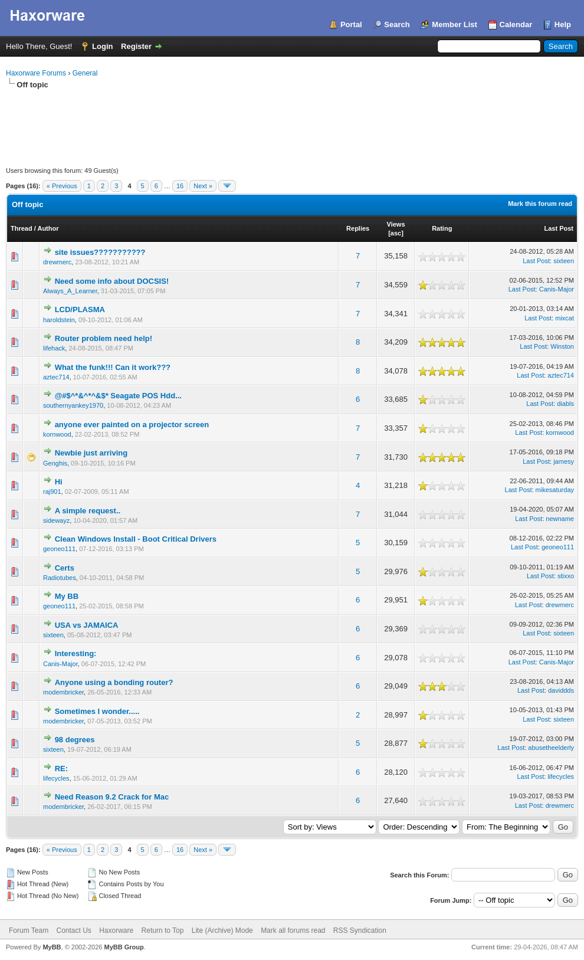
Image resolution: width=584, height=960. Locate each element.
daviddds (561, 690)
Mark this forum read (540, 203)
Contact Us (73, 930)
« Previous (62, 185)
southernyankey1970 (73, 405)
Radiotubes (59, 577)
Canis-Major (556, 289)
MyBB (51, 947)
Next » (202, 185)
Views (396, 224)
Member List (454, 24)
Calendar (516, 24)
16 (179, 185)
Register (136, 46)
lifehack (54, 348)
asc (396, 233)
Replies (357, 228)
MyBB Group (123, 947)
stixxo (565, 575)
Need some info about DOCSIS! (112, 281)
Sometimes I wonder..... (97, 711)
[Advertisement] (292, 122)
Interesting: (76, 653)
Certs (64, 567)
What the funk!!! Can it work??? (112, 367)
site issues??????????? (100, 252)
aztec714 (56, 377)
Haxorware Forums (36, 73)
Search (396, 24)
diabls (565, 403)
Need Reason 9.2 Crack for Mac (112, 796)
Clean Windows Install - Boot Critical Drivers (135, 539)
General (85, 73)
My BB (66, 596)
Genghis (55, 463)
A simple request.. (88, 510)
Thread (21, 228)
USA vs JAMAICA (87, 625)
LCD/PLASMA (80, 309)
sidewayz (56, 520)
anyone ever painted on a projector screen (132, 424)
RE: (61, 768)
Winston (562, 346)
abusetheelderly (551, 747)
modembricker (63, 692)
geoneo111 (59, 548)
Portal (351, 24)
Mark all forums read (293, 930)
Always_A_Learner (70, 290)
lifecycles (56, 778)
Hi (59, 481)
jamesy (563, 461)
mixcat (564, 318)
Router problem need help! (103, 338)
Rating (442, 228)
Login (102, 46)
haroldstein (59, 319)
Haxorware (116, 930)
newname (560, 518)
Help (563, 24)
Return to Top (163, 930)
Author (47, 228)
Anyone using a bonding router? (114, 682)
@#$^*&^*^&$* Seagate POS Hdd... (118, 395)
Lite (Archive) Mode (222, 930)
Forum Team (28, 930)
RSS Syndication (359, 930)
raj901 (52, 491)
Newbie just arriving (91, 452)
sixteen (563, 260)
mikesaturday (555, 489)
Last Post (558, 228)
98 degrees (75, 739)
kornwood (57, 434)
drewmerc (57, 262)
